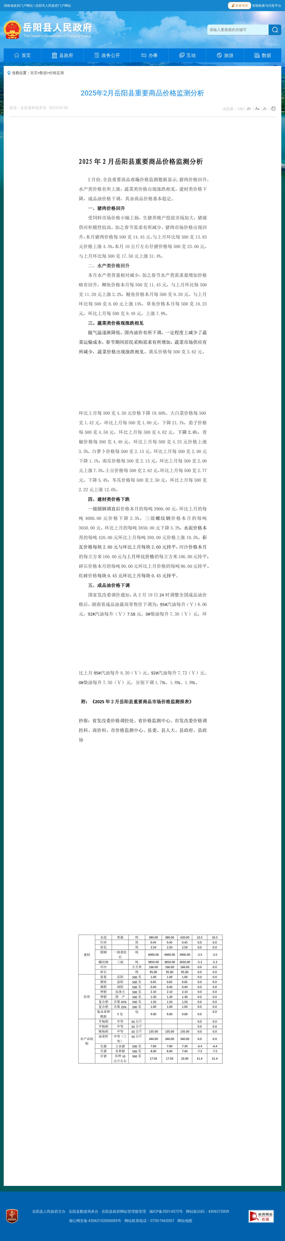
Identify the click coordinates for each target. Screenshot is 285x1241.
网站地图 (184, 1221)
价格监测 (56, 73)
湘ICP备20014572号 (166, 1211)
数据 (43, 73)
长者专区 (239, 5)
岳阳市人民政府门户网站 (53, 5)
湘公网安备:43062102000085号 (95, 1221)
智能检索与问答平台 (266, 5)
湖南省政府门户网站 (18, 5)
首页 (34, 73)
